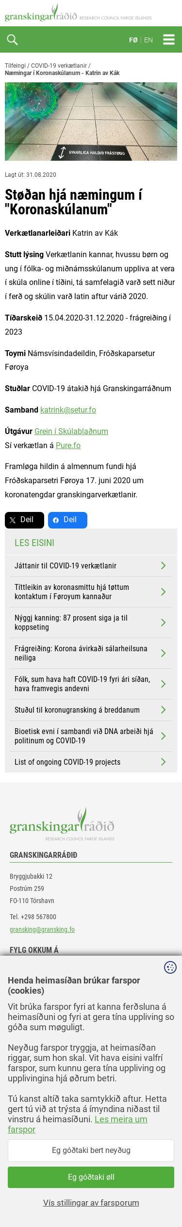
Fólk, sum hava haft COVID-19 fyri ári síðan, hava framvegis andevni (91, 684)
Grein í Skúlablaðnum (71, 431)
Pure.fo (68, 445)
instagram (32, 1014)
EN (148, 40)
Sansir (170, 1198)
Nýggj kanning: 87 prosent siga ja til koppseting (91, 622)
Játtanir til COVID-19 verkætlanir (91, 565)
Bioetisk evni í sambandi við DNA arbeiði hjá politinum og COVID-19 (91, 736)
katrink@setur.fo (68, 410)
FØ (133, 40)
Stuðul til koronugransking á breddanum (91, 710)
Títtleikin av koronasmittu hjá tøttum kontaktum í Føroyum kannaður (91, 592)
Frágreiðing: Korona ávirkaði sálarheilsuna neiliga (91, 653)
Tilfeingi (15, 65)
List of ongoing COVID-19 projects (91, 762)
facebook (31, 971)
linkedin (29, 992)
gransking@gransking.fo (42, 929)
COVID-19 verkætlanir (59, 65)
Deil (26, 519)
